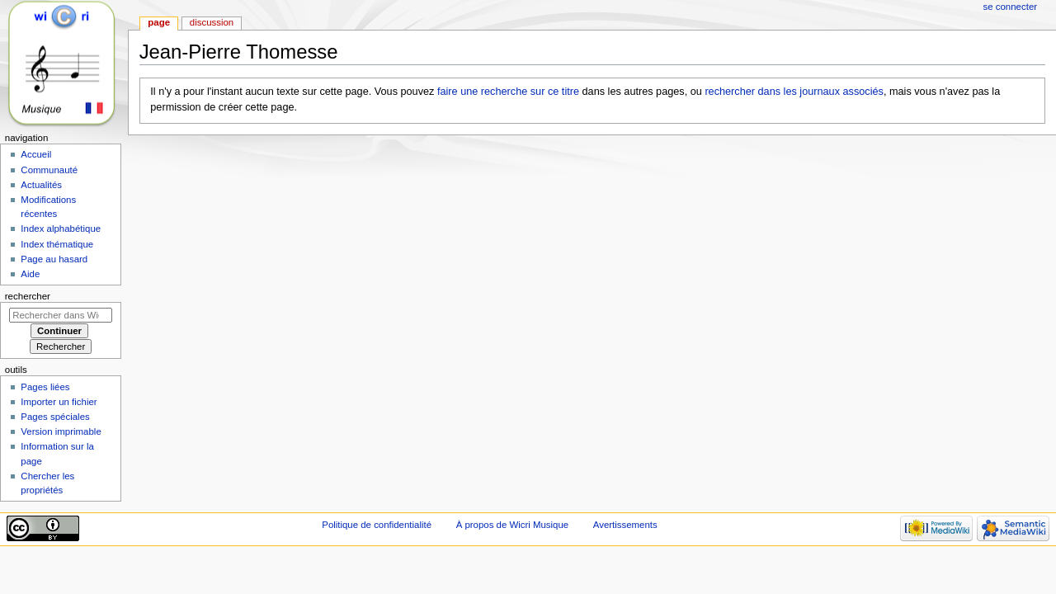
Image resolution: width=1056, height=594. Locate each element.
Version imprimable (61, 431)
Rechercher (27, 296)
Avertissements (625, 525)
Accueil (36, 154)
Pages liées (45, 387)
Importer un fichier (59, 402)
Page (159, 22)
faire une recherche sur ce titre (508, 91)
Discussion (211, 22)
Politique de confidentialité (376, 525)
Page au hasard (54, 259)
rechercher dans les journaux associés (794, 91)
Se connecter (1010, 7)
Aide (30, 274)
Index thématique (57, 244)
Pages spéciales (55, 417)
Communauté (49, 170)
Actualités (41, 185)
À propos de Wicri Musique (512, 525)
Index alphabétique (61, 228)
